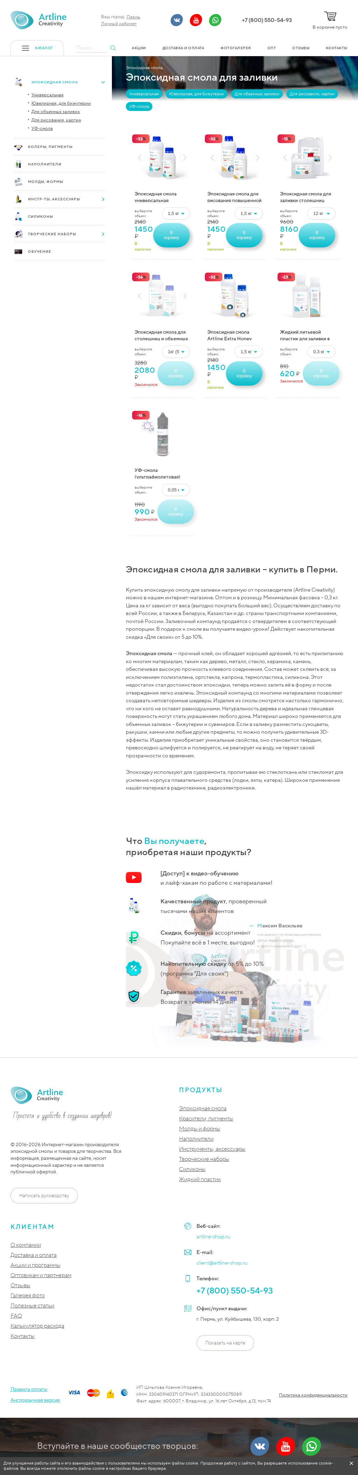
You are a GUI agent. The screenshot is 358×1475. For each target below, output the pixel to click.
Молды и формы (199, 1129)
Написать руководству (44, 1195)
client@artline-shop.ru (222, 1262)
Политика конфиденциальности (313, 1395)
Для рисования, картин (56, 120)
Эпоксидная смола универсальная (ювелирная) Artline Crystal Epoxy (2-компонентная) (157, 196)
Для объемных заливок (55, 112)
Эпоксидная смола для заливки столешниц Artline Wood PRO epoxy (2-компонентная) (307, 196)
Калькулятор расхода (37, 1326)
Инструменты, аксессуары (212, 1149)
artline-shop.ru (213, 1236)
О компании (25, 1245)
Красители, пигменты (206, 1118)
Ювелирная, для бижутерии (61, 103)
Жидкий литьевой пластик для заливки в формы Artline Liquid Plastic (305, 334)
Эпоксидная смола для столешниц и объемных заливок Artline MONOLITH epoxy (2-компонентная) (161, 334)
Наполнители (196, 1139)
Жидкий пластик (200, 1179)
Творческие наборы (204, 1159)
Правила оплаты (29, 1389)
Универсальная (47, 95)
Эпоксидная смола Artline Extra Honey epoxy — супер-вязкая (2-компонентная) (231, 334)
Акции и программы (35, 1265)
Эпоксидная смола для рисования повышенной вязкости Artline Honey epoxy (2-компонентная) (235, 196)
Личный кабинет (119, 24)
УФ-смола (42, 128)
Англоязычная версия (35, 1400)
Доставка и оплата (33, 1255)
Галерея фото (27, 1295)
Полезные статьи (32, 1306)
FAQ (16, 1316)
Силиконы (192, 1169)
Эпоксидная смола (203, 1108)
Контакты (22, 1336)
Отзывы (20, 1285)
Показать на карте (225, 1343)
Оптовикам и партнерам (40, 1275)
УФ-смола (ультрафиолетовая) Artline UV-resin (157, 473)
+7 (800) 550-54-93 (267, 20)
